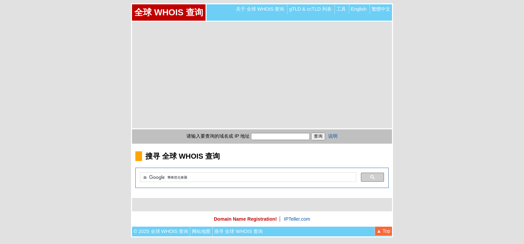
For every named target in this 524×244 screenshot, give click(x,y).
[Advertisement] (262, 75)
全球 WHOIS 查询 (168, 12)
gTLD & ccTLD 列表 (310, 9)
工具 (341, 9)
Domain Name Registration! (245, 219)
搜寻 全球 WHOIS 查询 (238, 231)
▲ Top (383, 231)
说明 (333, 136)
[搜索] (247, 177)
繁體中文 (381, 9)
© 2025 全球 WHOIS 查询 (161, 231)
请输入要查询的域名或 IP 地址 (218, 136)
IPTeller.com (297, 219)
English (359, 9)
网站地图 (201, 231)
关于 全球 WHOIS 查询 (260, 9)
